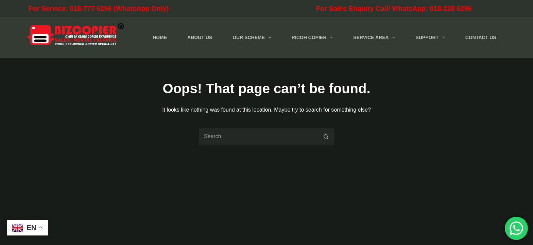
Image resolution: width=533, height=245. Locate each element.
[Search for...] (258, 136)
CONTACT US (480, 37)
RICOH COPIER (314, 37)
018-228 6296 (450, 8)
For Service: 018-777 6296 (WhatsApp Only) (128, 8)
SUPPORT (431, 37)
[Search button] (325, 136)
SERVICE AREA (375, 37)
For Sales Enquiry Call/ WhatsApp (327, 8)
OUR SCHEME (253, 37)
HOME (160, 37)
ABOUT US (199, 37)
